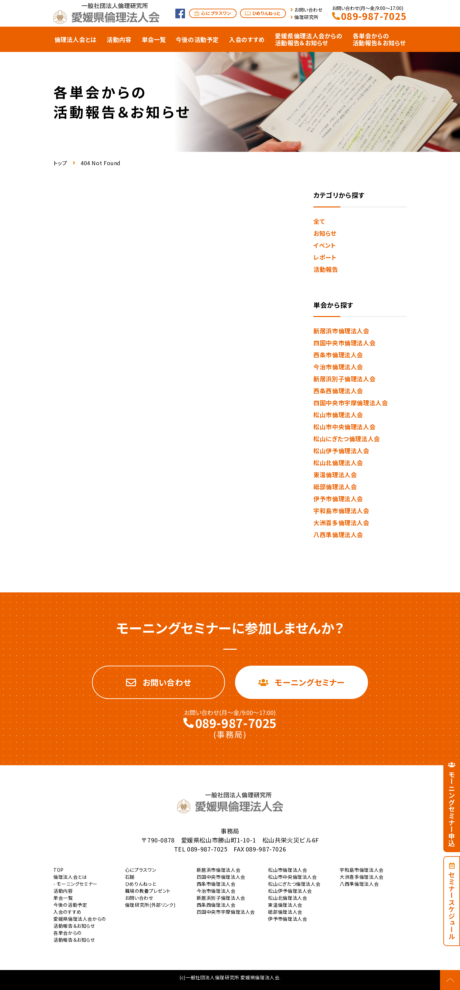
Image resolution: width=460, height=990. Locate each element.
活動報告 (325, 269)
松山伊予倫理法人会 (341, 450)
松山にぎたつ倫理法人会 (346, 438)
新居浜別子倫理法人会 (344, 378)
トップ (60, 163)
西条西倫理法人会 (338, 390)
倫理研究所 (306, 17)
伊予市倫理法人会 (338, 498)
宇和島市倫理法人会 (341, 510)
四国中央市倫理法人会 (344, 342)
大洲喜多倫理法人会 (341, 522)
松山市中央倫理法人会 (344, 426)
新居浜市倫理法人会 (341, 330)
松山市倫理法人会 (338, 414)
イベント (324, 245)
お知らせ (325, 233)
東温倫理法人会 (335, 474)
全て (319, 221)
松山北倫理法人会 (338, 462)
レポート (325, 257)
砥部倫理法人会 (335, 486)
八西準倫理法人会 (338, 534)
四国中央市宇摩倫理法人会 (350, 402)
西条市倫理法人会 (338, 354)
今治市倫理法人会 (338, 366)
